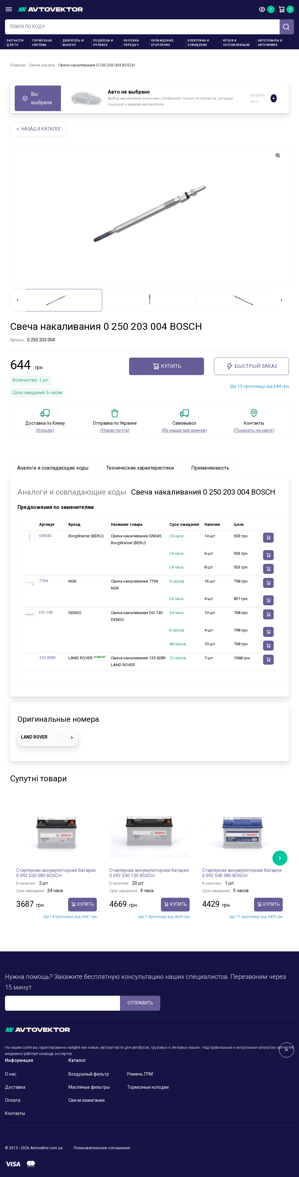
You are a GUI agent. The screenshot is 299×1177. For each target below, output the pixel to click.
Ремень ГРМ (140, 1074)
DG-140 (45, 612)
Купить (166, 366)
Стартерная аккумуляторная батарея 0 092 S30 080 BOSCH (56, 873)
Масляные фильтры (89, 1087)
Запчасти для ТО (15, 42)
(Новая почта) (114, 430)
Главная (17, 65)
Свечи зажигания (86, 1100)
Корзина (281, 9)
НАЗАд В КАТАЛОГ (38, 129)
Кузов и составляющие (236, 42)
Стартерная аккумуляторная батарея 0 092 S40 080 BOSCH (242, 873)
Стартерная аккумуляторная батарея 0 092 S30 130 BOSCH (149, 873)
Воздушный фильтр (88, 1074)
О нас (10, 1074)
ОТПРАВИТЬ (140, 1002)
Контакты (15, 1113)
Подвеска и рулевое (103, 42)
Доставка (15, 1087)
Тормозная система (42, 42)
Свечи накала (42, 65)
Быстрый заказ (251, 366)
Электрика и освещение (198, 42)
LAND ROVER (48, 738)
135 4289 (47, 657)
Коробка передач (131, 42)
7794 (43, 581)
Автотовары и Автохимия (270, 42)
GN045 (45, 535)
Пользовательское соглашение (102, 1148)
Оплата (12, 1100)
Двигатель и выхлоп (73, 42)
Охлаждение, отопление (163, 42)
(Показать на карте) (254, 430)
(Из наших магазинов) (184, 430)
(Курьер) (45, 430)
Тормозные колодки (148, 1087)
